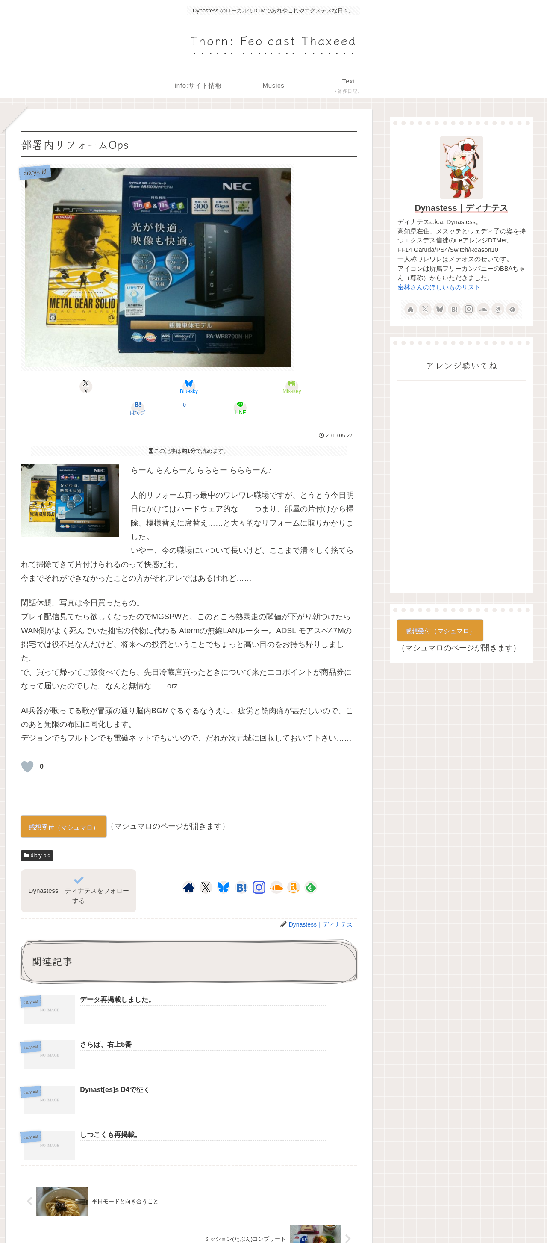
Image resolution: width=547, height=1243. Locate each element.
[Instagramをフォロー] (259, 865)
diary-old (37, 834)
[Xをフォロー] (205, 865)
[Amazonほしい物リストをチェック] (293, 865)
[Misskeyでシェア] (189, 386)
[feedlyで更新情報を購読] (311, 865)
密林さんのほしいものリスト (439, 287)
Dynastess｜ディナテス (462, 208)
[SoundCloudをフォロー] (276, 865)
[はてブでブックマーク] (245, 386)
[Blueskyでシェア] (132, 386)
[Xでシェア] (76, 386)
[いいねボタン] (27, 745)
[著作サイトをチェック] (189, 865)
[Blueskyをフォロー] (223, 865)
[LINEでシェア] (302, 386)
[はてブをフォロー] (241, 865)
